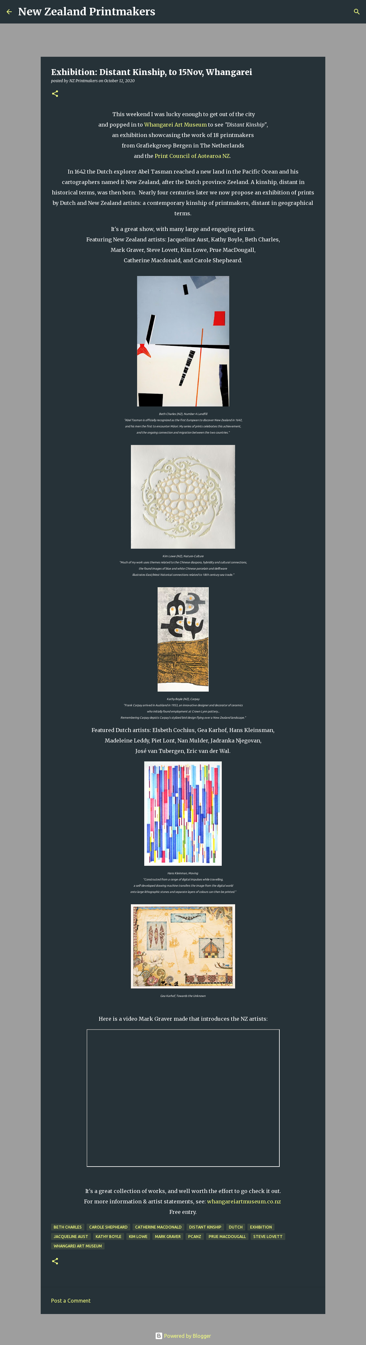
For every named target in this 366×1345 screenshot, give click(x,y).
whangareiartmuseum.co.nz (244, 1201)
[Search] (164, 12)
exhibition (261, 1227)
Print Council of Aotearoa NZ (192, 156)
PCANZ (194, 1236)
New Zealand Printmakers (86, 11)
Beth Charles (68, 1227)
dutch (236, 1227)
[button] (55, 94)
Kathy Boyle (108, 1236)
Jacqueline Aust (71, 1236)
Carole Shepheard (108, 1227)
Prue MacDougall (227, 1236)
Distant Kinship (205, 1227)
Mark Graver (168, 1236)
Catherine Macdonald (158, 1227)
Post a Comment (71, 1301)
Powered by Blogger (183, 1336)
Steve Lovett (268, 1236)
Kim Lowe (138, 1236)
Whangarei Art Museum (175, 124)
